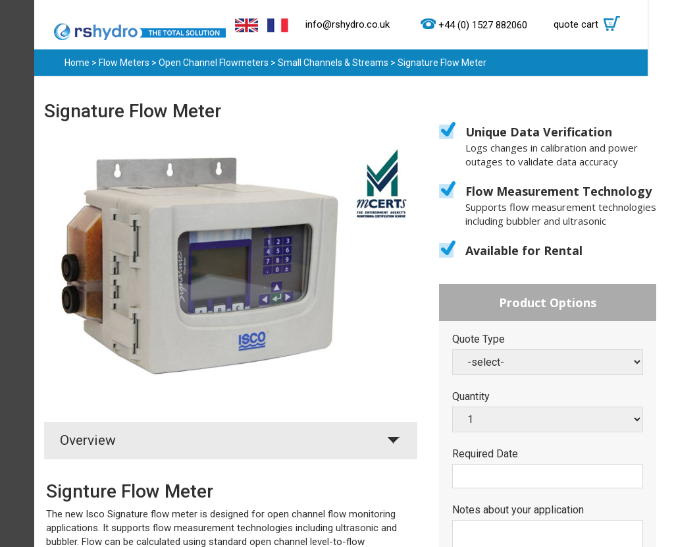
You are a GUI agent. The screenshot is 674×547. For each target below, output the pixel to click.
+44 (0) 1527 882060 (482, 25)
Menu (17, 273)
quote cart (590, 24)
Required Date (485, 454)
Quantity (471, 396)
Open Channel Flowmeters (214, 62)
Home (77, 62)
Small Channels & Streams (333, 62)
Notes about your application (518, 510)
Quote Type (478, 339)
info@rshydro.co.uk (347, 24)
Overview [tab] (88, 440)
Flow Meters (124, 62)
